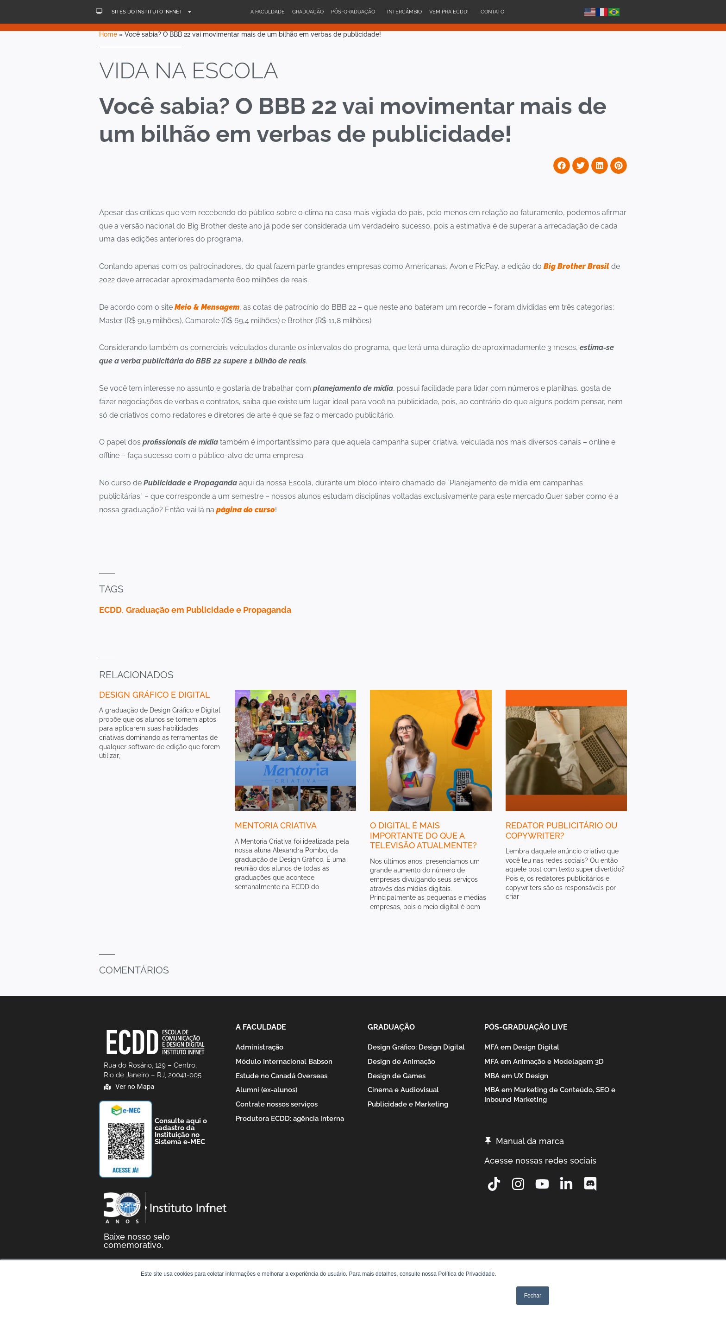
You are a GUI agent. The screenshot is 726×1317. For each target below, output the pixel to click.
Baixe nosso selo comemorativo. (137, 1241)
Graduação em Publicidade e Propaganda (208, 610)
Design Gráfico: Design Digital (416, 1047)
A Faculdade (267, 12)
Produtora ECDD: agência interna (290, 1119)
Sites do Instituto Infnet (152, 12)
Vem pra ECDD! (451, 12)
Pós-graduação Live (526, 1027)
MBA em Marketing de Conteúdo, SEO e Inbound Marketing (549, 1095)
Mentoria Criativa (276, 825)
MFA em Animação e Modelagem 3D (544, 1061)
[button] (561, 165)
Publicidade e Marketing (408, 1105)
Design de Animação (401, 1061)
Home (108, 34)
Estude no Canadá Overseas (281, 1076)
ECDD (110, 610)
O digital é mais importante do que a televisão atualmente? (423, 835)
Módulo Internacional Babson (284, 1061)
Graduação (308, 12)
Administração (259, 1047)
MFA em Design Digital (521, 1047)
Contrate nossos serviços (277, 1105)
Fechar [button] (532, 1295)
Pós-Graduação (355, 12)
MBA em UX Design (516, 1076)
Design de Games (397, 1076)
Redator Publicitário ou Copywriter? (562, 830)
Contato (492, 12)
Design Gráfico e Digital (154, 695)
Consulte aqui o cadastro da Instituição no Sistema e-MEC (181, 1131)
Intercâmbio (404, 12)
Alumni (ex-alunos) (266, 1090)
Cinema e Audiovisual (403, 1090)
